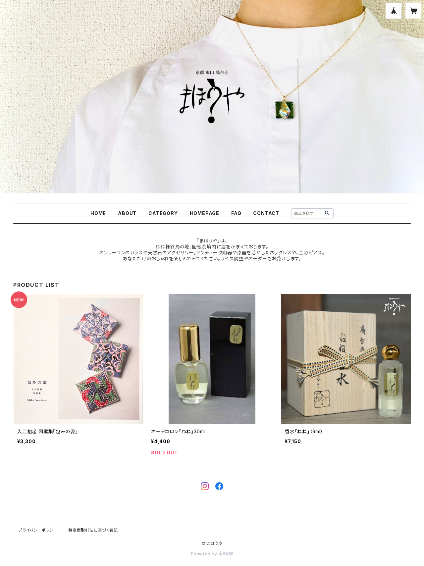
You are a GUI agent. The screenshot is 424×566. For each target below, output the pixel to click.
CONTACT (266, 213)
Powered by (212, 553)
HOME (98, 213)
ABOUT (127, 213)
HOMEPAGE (204, 213)
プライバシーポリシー (38, 530)
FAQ (236, 213)
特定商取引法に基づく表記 (93, 530)
